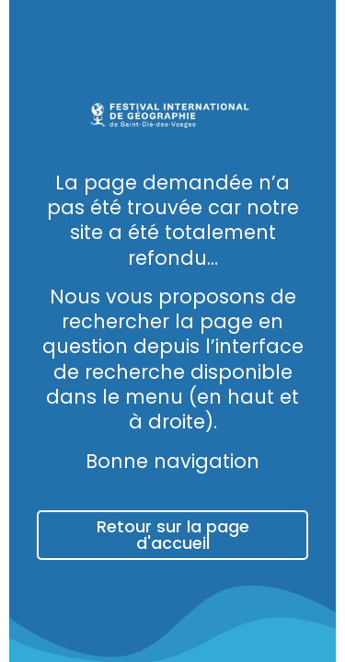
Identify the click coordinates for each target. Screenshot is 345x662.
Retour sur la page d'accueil (173, 534)
